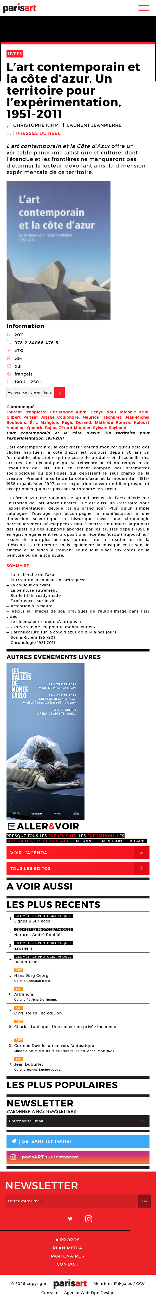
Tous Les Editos (80, 868)
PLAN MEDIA (67, 1247)
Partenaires (67, 1256)
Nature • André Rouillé (37, 934)
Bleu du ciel (26, 962)
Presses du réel (38, 133)
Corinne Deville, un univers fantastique (54, 1045)
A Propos (67, 1239)
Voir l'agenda (80, 852)
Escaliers (23, 948)
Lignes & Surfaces (32, 921)
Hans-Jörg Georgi (32, 975)
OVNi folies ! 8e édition (38, 1013)
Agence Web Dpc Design (89, 1292)
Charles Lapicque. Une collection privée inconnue (65, 1026)
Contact (68, 1264)
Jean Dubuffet (28, 1064)
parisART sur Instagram (44, 1157)
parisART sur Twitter (39, 1142)
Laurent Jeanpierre (94, 125)
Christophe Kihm (36, 125)
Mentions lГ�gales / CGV (119, 1283)
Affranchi (23, 994)
